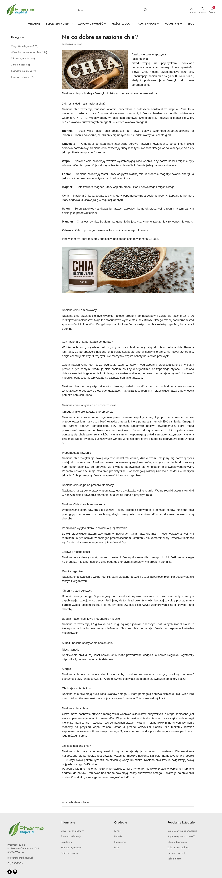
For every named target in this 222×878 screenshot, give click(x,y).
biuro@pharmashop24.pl (20, 857)
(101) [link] (32, 58)
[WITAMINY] (33, 24)
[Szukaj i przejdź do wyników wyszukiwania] (145, 10)
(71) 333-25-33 (15, 863)
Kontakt (118, 836)
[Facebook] (9, 872)
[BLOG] (191, 24)
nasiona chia (140, 58)
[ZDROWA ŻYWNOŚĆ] (92, 24)
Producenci (120, 842)
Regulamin (66, 842)
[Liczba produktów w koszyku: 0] (212, 10)
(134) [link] (44, 52)
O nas (117, 831)
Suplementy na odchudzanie (182, 831)
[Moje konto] (192, 10)
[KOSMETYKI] (173, 24)
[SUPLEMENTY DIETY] (59, 24)
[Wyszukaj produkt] (113, 10)
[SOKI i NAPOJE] (148, 24)
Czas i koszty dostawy (72, 831)
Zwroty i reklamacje (71, 836)
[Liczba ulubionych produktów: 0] (203, 10)
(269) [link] (35, 46)
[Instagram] (15, 872)
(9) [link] (34, 71)
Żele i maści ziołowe (178, 847)
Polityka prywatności (71, 847)
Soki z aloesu (174, 858)
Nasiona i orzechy (177, 853)
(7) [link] (32, 77)
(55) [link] (27, 64)
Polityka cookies (69, 853)
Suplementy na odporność (181, 836)
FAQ (116, 847)
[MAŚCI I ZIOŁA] (122, 24)
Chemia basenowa (177, 842)
